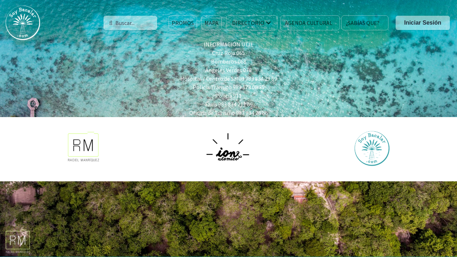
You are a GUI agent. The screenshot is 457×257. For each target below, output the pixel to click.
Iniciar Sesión (422, 23)
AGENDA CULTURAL (308, 22)
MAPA (212, 22)
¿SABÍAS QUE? (363, 22)
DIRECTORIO (252, 23)
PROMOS (183, 22)
